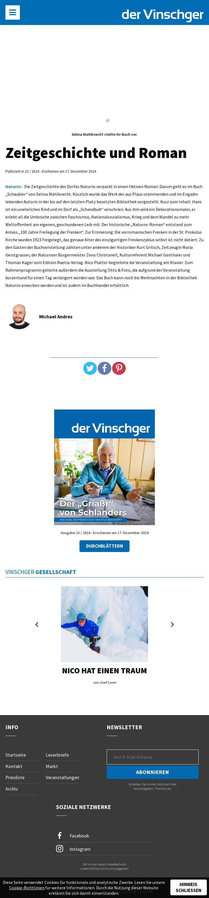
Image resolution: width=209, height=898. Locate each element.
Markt (52, 766)
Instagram (73, 848)
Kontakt (13, 766)
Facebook (72, 835)
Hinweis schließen (188, 887)
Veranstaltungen (62, 777)
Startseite (15, 755)
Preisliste (14, 777)
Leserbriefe (57, 755)
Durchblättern (104, 546)
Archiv (11, 789)
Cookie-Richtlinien (26, 887)
